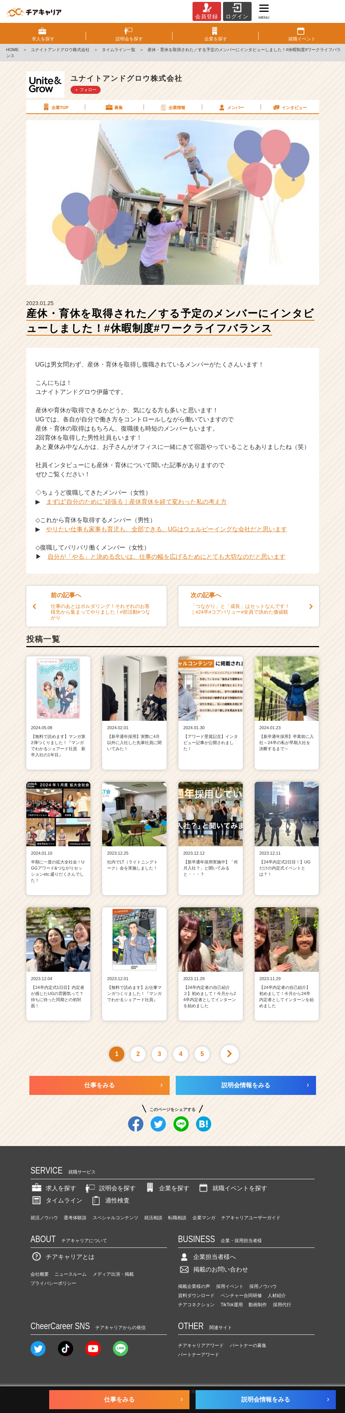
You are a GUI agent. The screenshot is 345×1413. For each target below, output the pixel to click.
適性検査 (110, 1200)
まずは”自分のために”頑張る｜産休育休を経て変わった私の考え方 (136, 501)
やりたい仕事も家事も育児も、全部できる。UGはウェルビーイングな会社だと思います (166, 529)
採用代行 (282, 1304)
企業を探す (166, 1188)
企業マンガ (204, 1217)
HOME (12, 49)
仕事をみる (99, 1085)
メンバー (230, 107)
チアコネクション (196, 1304)
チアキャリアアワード (201, 1345)
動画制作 (258, 1304)
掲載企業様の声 (194, 1286)
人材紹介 (277, 1295)
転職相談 (177, 1217)
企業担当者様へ (207, 1257)
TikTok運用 (232, 1304)
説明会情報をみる (245, 1085)
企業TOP (55, 107)
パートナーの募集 (248, 1345)
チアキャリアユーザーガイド (251, 1217)
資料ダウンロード (196, 1295)
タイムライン (56, 1200)
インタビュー (289, 107)
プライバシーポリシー (53, 1283)
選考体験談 (75, 1217)
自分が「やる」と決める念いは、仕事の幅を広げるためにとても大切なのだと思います (167, 556)
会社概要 (39, 1274)
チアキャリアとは (62, 1257)
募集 (113, 107)
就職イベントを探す (232, 1188)
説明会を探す (110, 1188)
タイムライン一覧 (118, 49)
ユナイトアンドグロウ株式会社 (60, 49)
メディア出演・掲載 (113, 1274)
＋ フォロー (85, 89)
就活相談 (153, 1217)
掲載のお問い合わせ (213, 1269)
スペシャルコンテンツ (115, 1217)
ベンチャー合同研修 (241, 1295)
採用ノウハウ (263, 1286)
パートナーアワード (198, 1354)
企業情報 (172, 107)
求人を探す (53, 1188)
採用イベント (230, 1286)
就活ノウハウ (44, 1217)
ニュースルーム (71, 1274)
